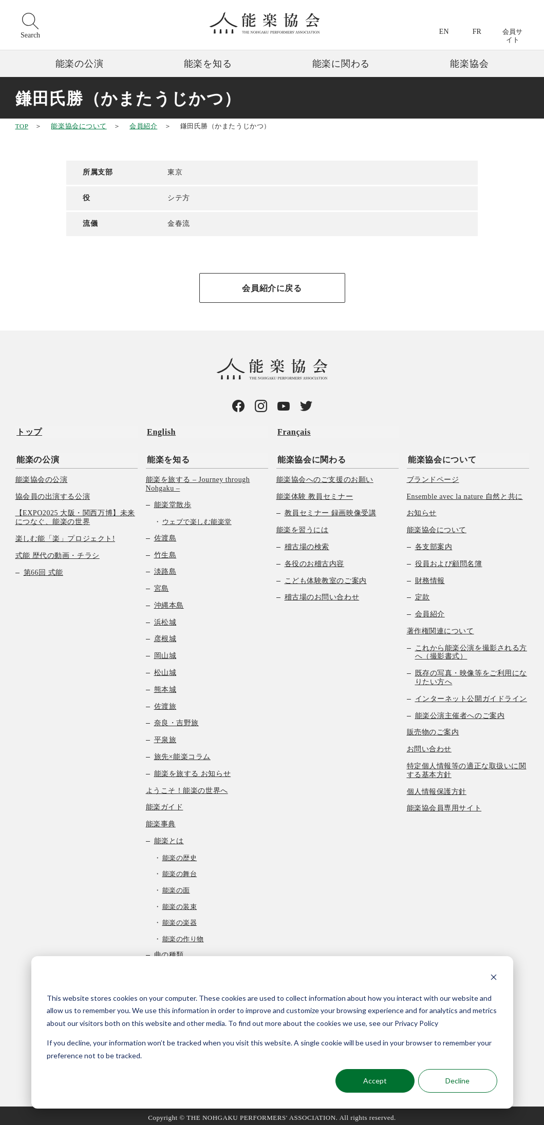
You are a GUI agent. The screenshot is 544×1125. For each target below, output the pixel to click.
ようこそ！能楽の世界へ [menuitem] (187, 787)
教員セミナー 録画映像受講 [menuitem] (331, 509)
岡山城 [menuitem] (165, 652)
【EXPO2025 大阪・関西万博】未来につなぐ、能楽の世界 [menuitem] (75, 514)
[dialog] (272, 1032)
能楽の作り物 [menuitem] (183, 935)
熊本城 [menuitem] (165, 686)
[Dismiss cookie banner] (493, 978)
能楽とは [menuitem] (169, 837)
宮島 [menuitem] (161, 585)
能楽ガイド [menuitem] (164, 803)
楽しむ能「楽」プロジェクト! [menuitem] (65, 535)
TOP (21, 126)
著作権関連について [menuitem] (440, 627)
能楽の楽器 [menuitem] (179, 919)
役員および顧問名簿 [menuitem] (448, 560)
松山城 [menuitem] (165, 669)
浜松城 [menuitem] (165, 619)
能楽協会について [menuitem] (441, 456)
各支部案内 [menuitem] (434, 543)
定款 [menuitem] (422, 593)
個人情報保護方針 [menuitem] (436, 788)
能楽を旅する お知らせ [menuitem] (192, 770)
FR (477, 31)
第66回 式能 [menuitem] (43, 568)
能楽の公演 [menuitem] (36, 456)
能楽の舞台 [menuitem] (179, 870)
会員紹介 (143, 126)
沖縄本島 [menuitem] (169, 602)
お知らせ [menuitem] (422, 509)
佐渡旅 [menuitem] (165, 703)
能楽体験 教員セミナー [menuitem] (314, 493)
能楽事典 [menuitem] (161, 820)
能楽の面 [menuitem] (176, 886)
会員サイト (512, 36)
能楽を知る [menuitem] (167, 456)
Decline (457, 1080)
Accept (375, 1080)
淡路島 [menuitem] (165, 568)
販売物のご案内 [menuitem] (433, 728)
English (160, 430)
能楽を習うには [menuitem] (302, 526)
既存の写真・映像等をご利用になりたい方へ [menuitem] (471, 674)
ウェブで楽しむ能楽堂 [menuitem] (197, 518)
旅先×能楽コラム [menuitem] (182, 753)
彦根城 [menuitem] (165, 635)
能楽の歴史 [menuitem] (179, 854)
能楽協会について (78, 126)
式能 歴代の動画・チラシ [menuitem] (57, 552)
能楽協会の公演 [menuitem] (41, 476)
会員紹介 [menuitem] (430, 610)
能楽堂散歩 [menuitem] (173, 501)
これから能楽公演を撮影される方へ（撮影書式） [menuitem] (471, 649)
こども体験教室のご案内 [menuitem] (326, 576)
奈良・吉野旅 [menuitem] (176, 719)
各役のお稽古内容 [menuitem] (314, 560)
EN (444, 31)
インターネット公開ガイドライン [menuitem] (471, 695)
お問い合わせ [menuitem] (429, 745)
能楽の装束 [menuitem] (179, 903)
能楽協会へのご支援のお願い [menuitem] (324, 476)
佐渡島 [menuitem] (165, 534)
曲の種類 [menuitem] (169, 951)
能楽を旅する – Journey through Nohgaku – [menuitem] (198, 480)
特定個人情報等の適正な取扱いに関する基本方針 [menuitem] (467, 767)
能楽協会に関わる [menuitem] (310, 456)
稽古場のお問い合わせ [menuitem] (322, 593)
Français (293, 430)
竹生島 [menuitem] (165, 551)
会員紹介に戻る (272, 288)
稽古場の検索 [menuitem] (307, 543)
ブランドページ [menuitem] (433, 476)
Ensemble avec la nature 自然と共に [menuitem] (465, 493)
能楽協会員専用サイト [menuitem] (444, 804)
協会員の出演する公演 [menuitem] (52, 493)
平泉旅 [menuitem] (165, 736)
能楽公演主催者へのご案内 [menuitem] (460, 712)
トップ (28, 430)
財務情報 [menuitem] (430, 576)
